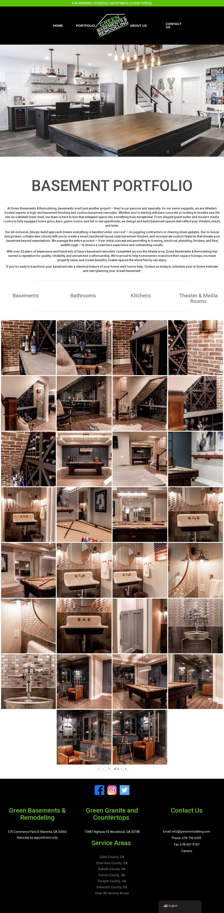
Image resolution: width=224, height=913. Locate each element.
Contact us (173, 25)
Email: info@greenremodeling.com (186, 831)
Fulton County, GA (112, 875)
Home (58, 25)
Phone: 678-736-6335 (186, 838)
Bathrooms (83, 296)
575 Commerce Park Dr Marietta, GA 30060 (37, 831)
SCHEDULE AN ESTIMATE (111, 3)
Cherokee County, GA (112, 863)
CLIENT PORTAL (141, 3)
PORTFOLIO (85, 25)
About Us (138, 25)
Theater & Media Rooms (198, 298)
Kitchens (141, 296)
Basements (26, 296)
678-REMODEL (82, 3)
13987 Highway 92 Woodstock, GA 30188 (112, 831)
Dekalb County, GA (112, 869)
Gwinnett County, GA (112, 887)
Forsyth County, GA (112, 881)
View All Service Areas (112, 893)
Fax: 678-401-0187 (186, 844)
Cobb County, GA (112, 857)
